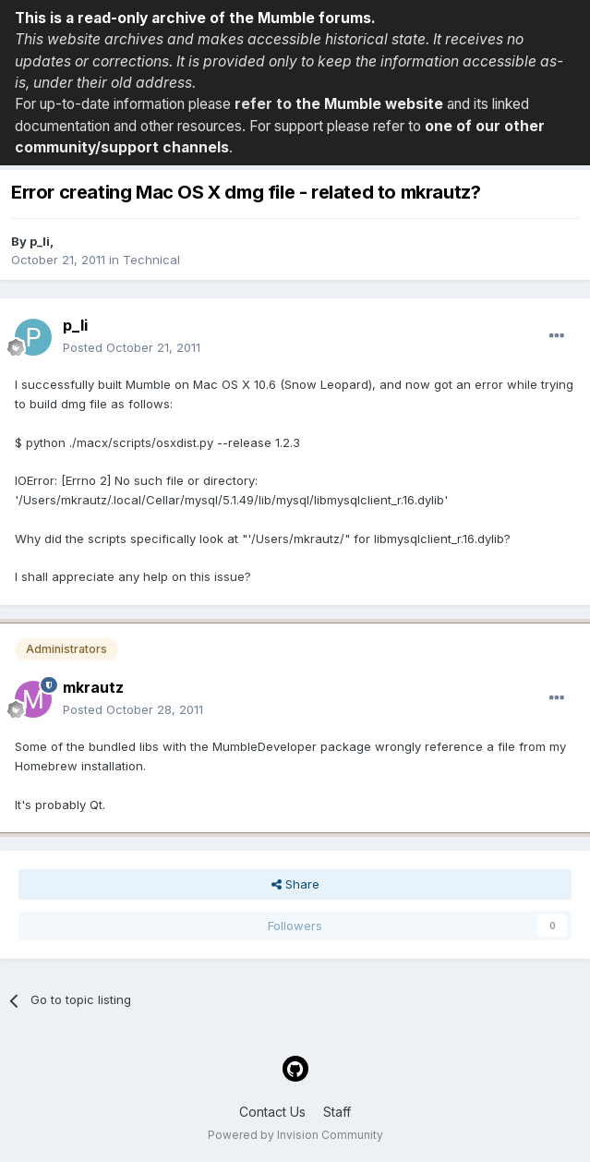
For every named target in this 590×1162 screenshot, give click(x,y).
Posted (131, 347)
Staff (337, 1112)
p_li (40, 241)
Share (295, 884)
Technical (151, 259)
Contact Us (272, 1112)
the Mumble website (369, 104)
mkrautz (93, 687)
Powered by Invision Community (295, 1135)
